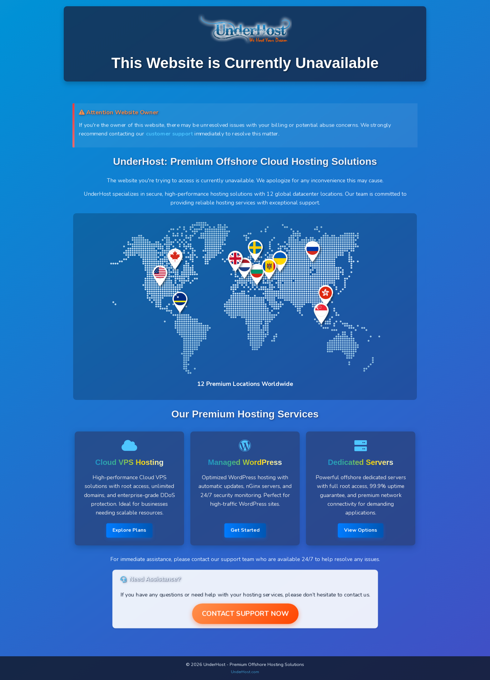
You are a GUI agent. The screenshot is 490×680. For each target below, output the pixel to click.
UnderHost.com (245, 671)
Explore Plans (129, 530)
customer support (168, 133)
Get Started (245, 530)
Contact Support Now (245, 613)
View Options (360, 530)
